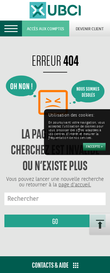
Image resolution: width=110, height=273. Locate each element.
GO (55, 221)
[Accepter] (94, 147)
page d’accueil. (74, 185)
